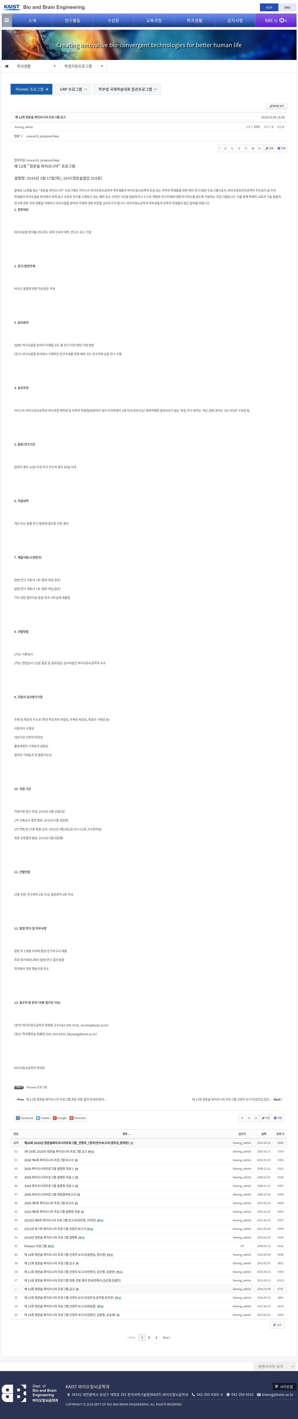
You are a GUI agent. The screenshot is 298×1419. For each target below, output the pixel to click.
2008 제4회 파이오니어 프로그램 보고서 (50, 1160)
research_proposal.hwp (43, 136)
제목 (126, 1134)
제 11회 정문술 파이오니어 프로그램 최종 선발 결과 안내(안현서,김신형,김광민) (73, 1280)
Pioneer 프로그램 (30, 89)
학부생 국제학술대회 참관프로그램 (126, 89)
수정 (268, 149)
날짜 (263, 1134)
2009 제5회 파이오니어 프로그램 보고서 (50, 1203)
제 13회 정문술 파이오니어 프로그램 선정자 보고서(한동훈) (61, 1306)
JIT (241, 1246)
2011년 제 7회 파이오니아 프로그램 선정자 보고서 (56, 1229)
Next (167, 1338)
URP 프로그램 (72, 89)
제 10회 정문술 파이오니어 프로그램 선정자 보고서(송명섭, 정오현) (66, 1255)
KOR (269, 7)
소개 (32, 22)
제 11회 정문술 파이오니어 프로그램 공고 (50, 1263)
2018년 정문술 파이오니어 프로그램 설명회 (52, 1237)
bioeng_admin (25, 127)
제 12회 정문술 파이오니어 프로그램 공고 (41, 117)
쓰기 (276, 1325)
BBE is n (276, 20)
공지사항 (235, 22)
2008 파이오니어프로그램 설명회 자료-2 (50, 1177)
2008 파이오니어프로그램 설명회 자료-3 (50, 1186)
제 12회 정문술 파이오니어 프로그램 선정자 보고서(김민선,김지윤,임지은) (70, 1298)
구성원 (113, 22)
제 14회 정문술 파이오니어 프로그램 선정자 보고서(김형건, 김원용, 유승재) (71, 1315)
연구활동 (73, 22)
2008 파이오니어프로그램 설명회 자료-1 (50, 1169)
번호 (16, 1134)
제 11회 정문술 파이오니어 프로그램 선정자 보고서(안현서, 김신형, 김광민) (71, 1272)
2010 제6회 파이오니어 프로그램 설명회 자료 (53, 1212)
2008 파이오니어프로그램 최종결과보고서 (51, 1194)
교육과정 (154, 22)
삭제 (280, 149)
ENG (287, 7)
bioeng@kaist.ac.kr (277, 1394)
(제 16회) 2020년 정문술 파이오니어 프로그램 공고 (57, 1151)
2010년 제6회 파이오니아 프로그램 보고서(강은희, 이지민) (61, 1220)
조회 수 (280, 1134)
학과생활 (194, 22)
